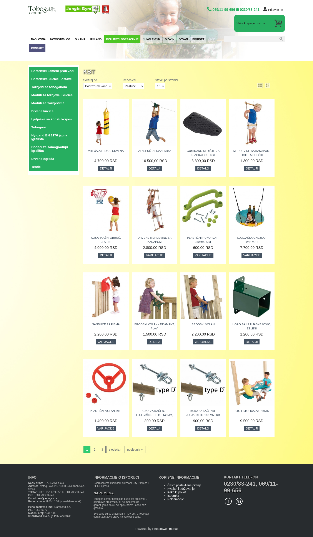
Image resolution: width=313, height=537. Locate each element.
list (267, 85)
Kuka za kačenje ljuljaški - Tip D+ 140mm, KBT (154, 415)
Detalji (106, 168)
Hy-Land (96, 39)
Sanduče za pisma (106, 324)
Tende (36, 167)
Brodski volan (203, 324)
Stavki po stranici (166, 80)
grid (260, 85)
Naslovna (38, 39)
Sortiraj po (90, 80)
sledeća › (115, 449)
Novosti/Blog (60, 39)
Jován (183, 39)
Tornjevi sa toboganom (49, 87)
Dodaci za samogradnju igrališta (49, 149)
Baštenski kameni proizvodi (52, 71)
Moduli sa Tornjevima (47, 103)
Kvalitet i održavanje (122, 39)
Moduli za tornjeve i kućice (52, 95)
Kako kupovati (176, 492)
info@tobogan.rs (47, 498)
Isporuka (173, 495)
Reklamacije (175, 499)
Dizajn (169, 39)
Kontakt (37, 48)
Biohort (198, 39)
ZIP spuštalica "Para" (154, 151)
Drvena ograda (42, 159)
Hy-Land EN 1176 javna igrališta (49, 137)
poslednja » (135, 449)
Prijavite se (275, 10)
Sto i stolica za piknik (252, 411)
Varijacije (154, 255)
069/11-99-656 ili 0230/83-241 (235, 10)
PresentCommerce (165, 528)
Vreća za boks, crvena (106, 151)
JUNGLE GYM (151, 39)
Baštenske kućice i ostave (51, 79)
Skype (239, 501)
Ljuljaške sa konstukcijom (51, 119)
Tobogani (38, 127)
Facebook (228, 501)
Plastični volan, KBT (106, 411)
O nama (80, 39)
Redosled (129, 80)
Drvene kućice (42, 111)
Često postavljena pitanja (184, 485)
